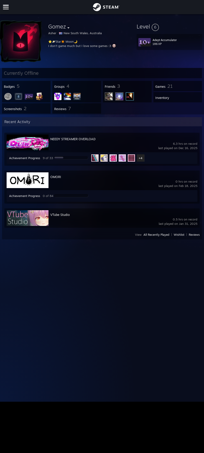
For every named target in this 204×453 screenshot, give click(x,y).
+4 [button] (140, 158)
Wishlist (179, 234)
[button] (169, 26)
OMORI (55, 177)
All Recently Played (156, 234)
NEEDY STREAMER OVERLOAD (73, 139)
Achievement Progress (24, 158)
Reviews (194, 234)
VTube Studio (60, 215)
